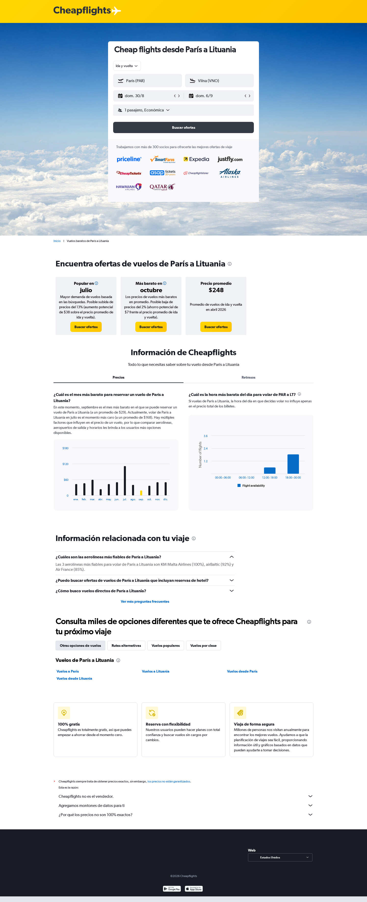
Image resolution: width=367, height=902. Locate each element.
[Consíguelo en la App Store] (194, 889)
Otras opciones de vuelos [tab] (80, 645)
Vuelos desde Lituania (74, 678)
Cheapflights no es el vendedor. (186, 796)
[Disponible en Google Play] (172, 889)
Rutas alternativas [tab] (126, 645)
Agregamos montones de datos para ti (186, 805)
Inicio (57, 241)
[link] (86, 327)
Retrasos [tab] (248, 377)
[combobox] (127, 66)
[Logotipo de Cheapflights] (82, 11)
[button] (145, 96)
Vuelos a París (68, 671)
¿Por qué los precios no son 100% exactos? (186, 814)
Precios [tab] (118, 377)
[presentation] (229, 264)
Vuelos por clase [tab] (203, 645)
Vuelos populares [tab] (166, 645)
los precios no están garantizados (169, 781)
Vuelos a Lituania (155, 671)
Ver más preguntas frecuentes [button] (145, 601)
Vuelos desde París (242, 671)
